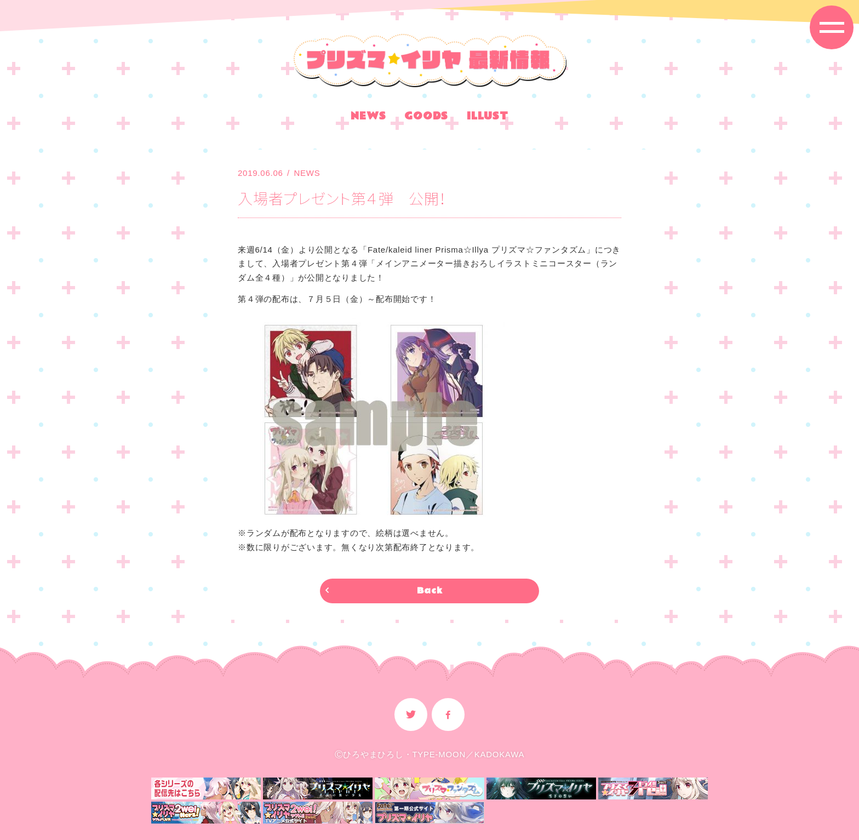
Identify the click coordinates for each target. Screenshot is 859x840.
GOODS (426, 118)
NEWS (368, 118)
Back (430, 591)
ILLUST (487, 118)
